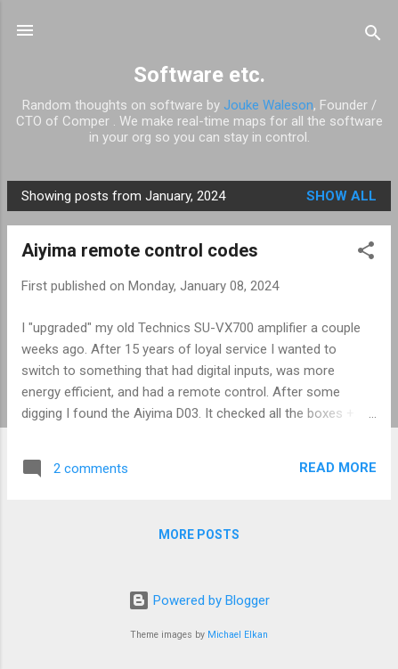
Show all (341, 196)
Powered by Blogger (199, 600)
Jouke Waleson (268, 105)
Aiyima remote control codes (139, 250)
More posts (199, 534)
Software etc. (199, 74)
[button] (366, 253)
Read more (338, 468)
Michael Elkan (237, 634)
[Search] (373, 36)
